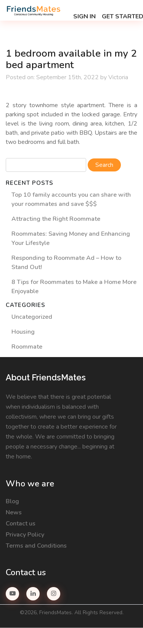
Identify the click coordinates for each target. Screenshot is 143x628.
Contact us (20, 523)
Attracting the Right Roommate (55, 219)
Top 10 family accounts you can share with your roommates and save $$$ (71, 199)
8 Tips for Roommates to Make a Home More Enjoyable (74, 286)
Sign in (84, 17)
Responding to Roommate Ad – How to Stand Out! (66, 262)
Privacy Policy (25, 534)
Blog (12, 501)
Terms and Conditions (36, 546)
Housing (23, 332)
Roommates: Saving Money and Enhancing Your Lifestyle (70, 238)
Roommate (26, 347)
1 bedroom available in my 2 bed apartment (71, 59)
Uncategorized (31, 317)
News (14, 512)
